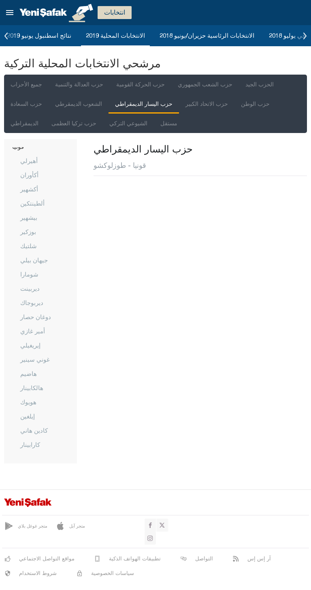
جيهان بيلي (34, 260)
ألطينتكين (32, 203)
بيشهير (28, 217)
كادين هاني (34, 430)
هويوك (28, 401)
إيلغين (27, 416)
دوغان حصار (35, 316)
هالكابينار (31, 387)
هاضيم (28, 373)
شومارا (29, 274)
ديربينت (30, 288)
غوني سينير (35, 359)
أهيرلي (29, 160)
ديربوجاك (31, 302)
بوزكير (28, 231)
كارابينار (30, 444)
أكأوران (29, 174)
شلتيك (28, 245)
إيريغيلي (30, 345)
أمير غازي (32, 331)
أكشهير (29, 189)
